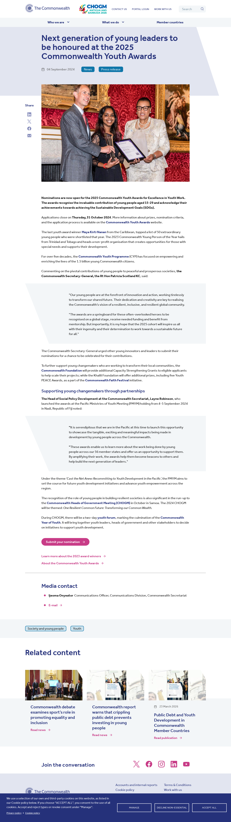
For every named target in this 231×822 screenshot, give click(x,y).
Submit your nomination (63, 542)
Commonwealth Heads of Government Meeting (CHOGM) (88, 503)
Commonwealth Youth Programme (103, 256)
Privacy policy (14, 813)
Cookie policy (125, 790)
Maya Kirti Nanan (94, 232)
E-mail (53, 605)
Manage (134, 807)
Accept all (209, 807)
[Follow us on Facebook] (149, 766)
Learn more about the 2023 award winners (71, 556)
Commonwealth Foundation (61, 370)
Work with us (163, 9)
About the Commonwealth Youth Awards (70, 563)
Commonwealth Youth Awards (128, 222)
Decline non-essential (172, 807)
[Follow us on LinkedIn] (174, 766)
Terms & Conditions (177, 785)
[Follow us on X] (136, 766)
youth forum (106, 518)
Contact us (119, 9)
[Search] (192, 9)
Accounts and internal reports (136, 785)
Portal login (140, 9)
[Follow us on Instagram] (161, 766)
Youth (77, 629)
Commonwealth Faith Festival (107, 380)
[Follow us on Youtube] (186, 766)
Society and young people (46, 629)
